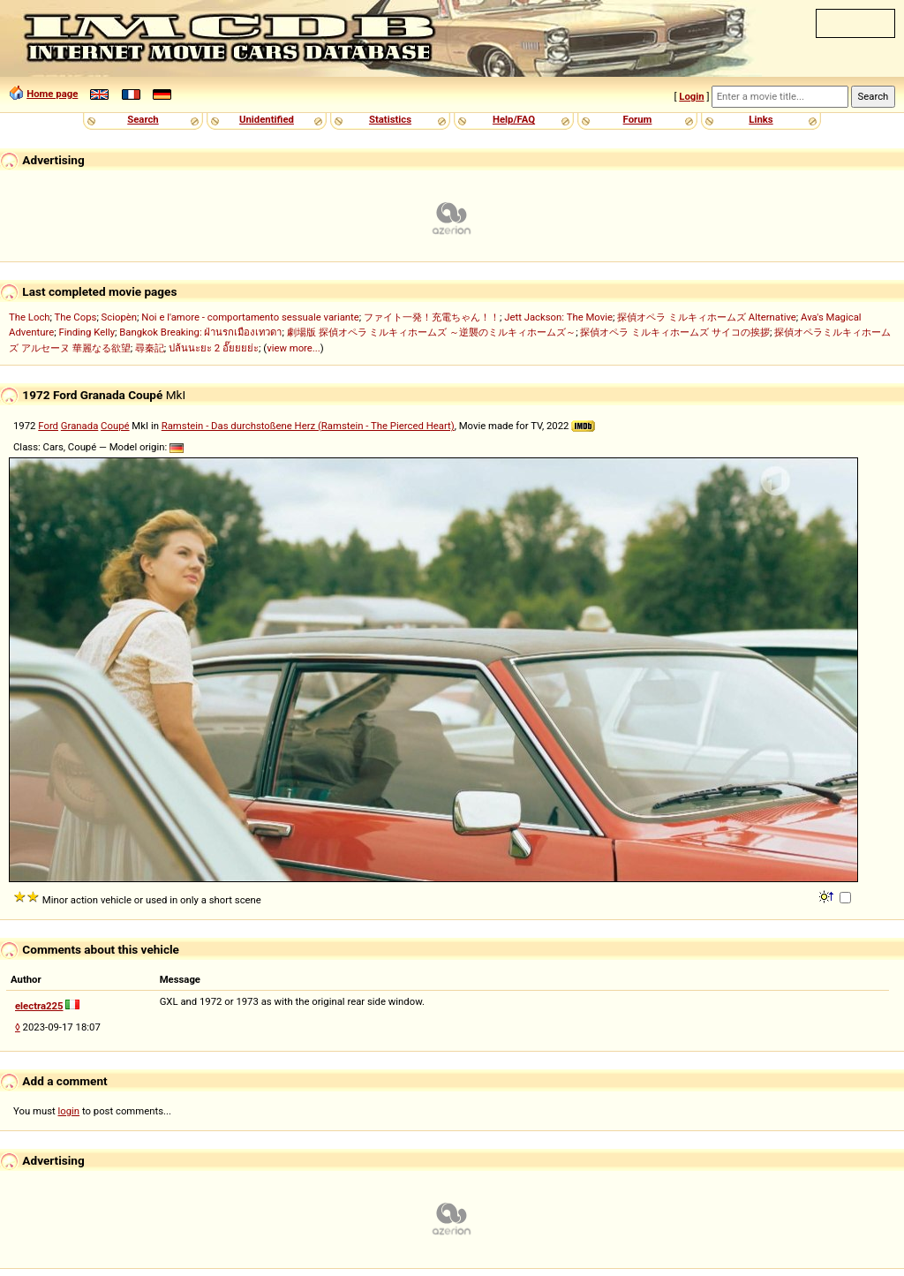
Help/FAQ (514, 119)
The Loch (29, 317)
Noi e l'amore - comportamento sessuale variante (249, 317)
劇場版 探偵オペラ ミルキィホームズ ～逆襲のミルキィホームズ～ (431, 332)
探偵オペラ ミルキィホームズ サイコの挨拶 (675, 332)
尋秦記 (149, 348)
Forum (637, 119)
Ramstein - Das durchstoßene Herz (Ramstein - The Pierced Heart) (308, 425)
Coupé (115, 425)
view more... (293, 348)
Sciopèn (120, 317)
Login (691, 96)
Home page (52, 93)
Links (760, 119)
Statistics (390, 119)
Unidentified (266, 119)
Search (142, 119)
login (69, 1111)
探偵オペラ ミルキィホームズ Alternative (706, 317)
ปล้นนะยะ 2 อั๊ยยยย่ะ (214, 348)
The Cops (76, 317)
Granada (79, 425)
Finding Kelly (86, 332)
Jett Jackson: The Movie (558, 317)
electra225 (39, 1006)
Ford (48, 425)
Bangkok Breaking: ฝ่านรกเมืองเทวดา (200, 332)
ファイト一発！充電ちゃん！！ (432, 317)
